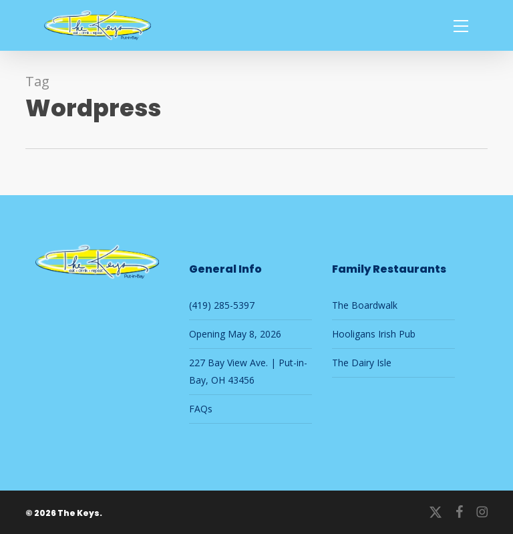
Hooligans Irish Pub (373, 333)
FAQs (200, 408)
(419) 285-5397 (221, 305)
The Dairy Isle (361, 362)
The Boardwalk (364, 305)
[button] (461, 25)
